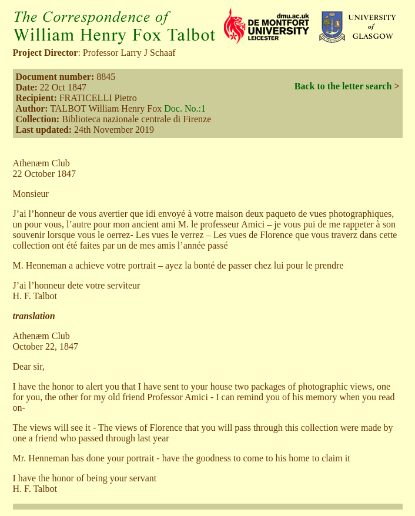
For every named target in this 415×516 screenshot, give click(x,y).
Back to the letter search (343, 86)
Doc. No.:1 (185, 108)
